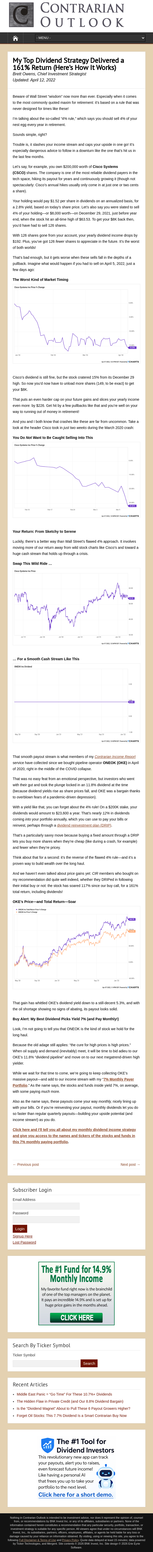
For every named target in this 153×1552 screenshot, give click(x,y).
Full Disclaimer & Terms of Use (37, 1540)
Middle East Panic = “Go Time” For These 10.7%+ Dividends (64, 1394)
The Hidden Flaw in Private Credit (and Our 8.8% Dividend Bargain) (70, 1401)
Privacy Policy (70, 1540)
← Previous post (26, 1164)
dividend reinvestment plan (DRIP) (84, 825)
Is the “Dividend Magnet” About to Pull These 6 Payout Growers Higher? (73, 1408)
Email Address (24, 1200)
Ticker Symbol (24, 1355)
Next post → (130, 1164)
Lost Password (24, 1242)
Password (20, 1213)
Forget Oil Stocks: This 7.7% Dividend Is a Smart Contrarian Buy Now (72, 1416)
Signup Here (23, 1236)
